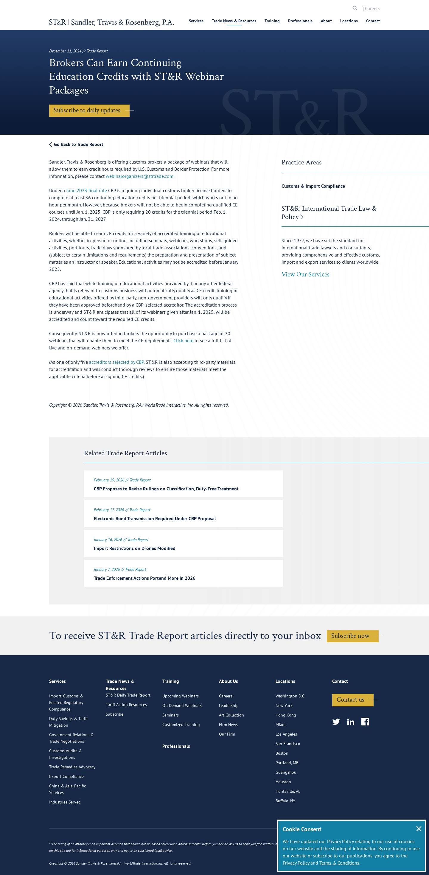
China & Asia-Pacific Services (67, 810)
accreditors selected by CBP (116, 362)
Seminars (170, 736)
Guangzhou (286, 793)
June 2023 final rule (86, 190)
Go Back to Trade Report (76, 144)
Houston (283, 803)
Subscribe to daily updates (87, 110)
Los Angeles (286, 755)
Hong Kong (286, 736)
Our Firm (227, 755)
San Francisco (288, 764)
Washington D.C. (290, 717)
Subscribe (114, 742)
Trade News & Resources (234, 21)
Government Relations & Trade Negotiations (71, 759)
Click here (183, 341)
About (326, 21)
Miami (281, 745)
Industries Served (65, 823)
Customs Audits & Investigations (65, 775)
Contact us (350, 721)
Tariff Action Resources (126, 732)
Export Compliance (66, 797)
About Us (228, 705)
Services (196, 21)
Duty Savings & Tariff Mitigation (68, 743)
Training (272, 21)
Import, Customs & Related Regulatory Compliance (66, 723)
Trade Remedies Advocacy (72, 788)
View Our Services (305, 274)
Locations (349, 21)
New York (284, 726)
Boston (282, 774)
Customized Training (181, 745)
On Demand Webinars (182, 726)
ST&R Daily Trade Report (128, 723)
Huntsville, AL (288, 812)
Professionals (300, 21)
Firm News (228, 745)
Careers (372, 8)
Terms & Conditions (339, 863)
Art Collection (231, 736)
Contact (373, 21)
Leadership (229, 726)
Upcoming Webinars (180, 717)
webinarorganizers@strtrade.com (139, 176)
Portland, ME (287, 784)
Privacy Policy (296, 863)
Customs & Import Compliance (313, 186)
